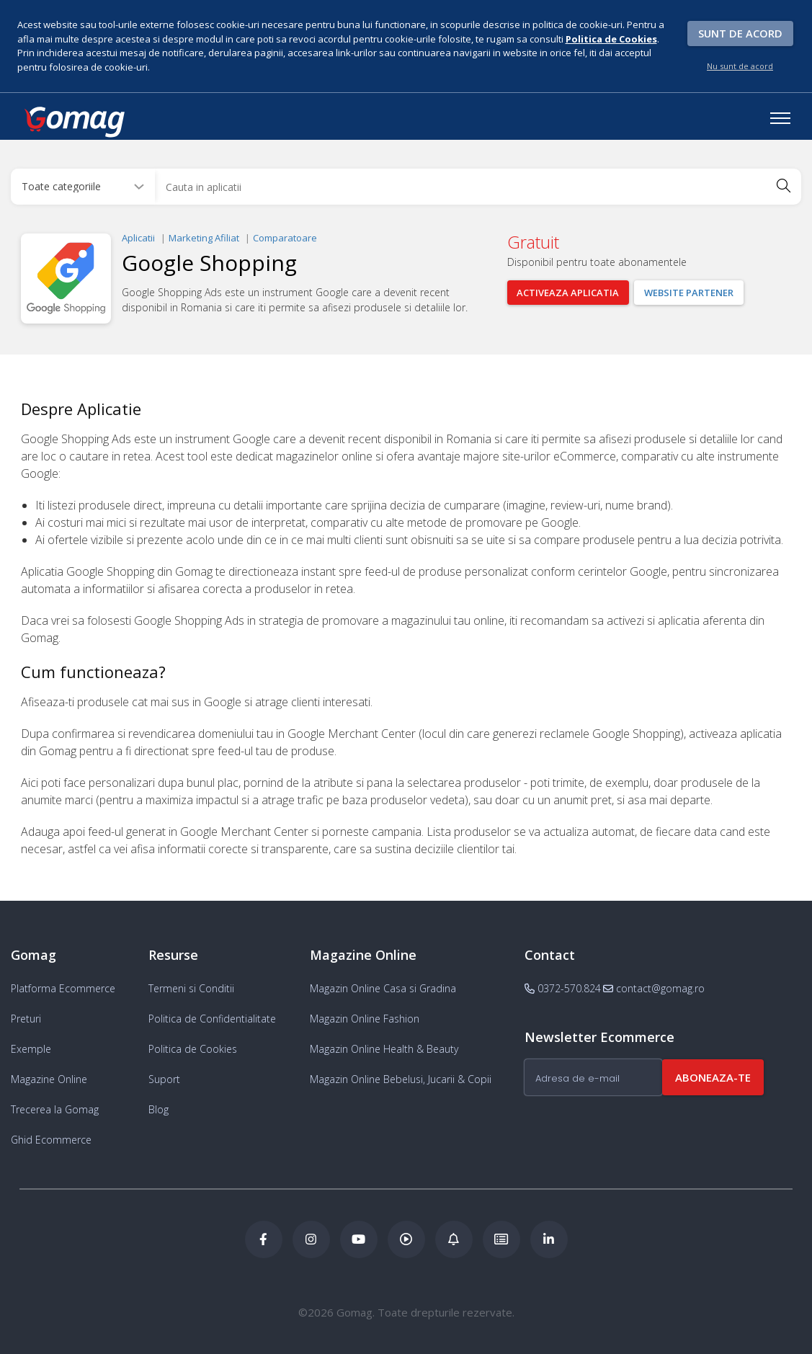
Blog (158, 1109)
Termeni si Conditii (191, 988)
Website (689, 292)
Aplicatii (138, 237)
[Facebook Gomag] (263, 1239)
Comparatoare (285, 237)
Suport (164, 1079)
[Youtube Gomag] (359, 1239)
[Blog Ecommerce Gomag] (454, 1239)
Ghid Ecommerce (51, 1139)
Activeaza (568, 292)
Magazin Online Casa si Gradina (383, 988)
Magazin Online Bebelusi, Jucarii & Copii (400, 1079)
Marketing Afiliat (204, 237)
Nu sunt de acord (740, 66)
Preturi (26, 1018)
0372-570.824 (563, 988)
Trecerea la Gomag (55, 1109)
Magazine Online (49, 1079)
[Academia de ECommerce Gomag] (501, 1239)
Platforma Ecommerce (63, 988)
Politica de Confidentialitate (212, 1018)
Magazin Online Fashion (364, 1018)
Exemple (31, 1049)
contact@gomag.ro (654, 988)
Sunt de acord (740, 33)
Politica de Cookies (192, 1049)
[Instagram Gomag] (311, 1239)
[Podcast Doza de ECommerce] (406, 1239)
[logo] (73, 122)
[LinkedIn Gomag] (549, 1239)
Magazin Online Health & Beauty (384, 1049)
